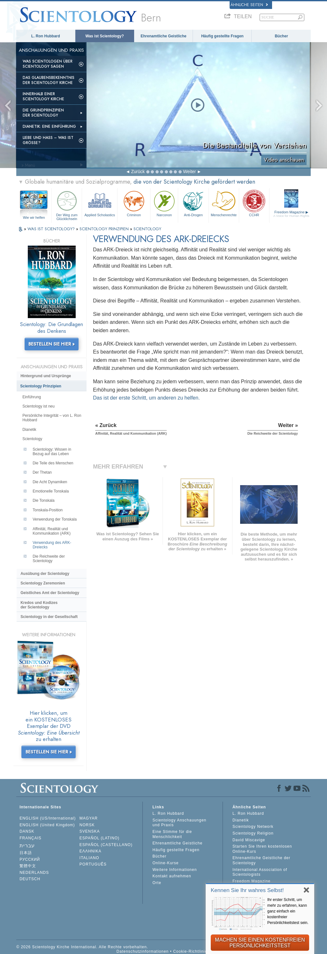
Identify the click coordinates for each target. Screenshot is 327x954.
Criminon (133, 203)
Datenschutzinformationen (143, 951)
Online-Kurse (165, 863)
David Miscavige (248, 840)
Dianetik (29, 429)
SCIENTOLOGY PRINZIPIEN (105, 229)
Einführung (31, 397)
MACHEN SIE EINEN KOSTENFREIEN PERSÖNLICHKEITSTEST (260, 942)
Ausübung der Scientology (44, 573)
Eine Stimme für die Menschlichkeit (172, 834)
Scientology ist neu (38, 406)
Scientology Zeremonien (42, 583)
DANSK (26, 831)
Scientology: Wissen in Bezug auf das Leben (52, 451)
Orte (156, 883)
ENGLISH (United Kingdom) (47, 825)
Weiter (189, 171)
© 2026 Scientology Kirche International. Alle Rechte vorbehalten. (82, 947)
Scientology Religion (253, 833)
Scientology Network (252, 826)
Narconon (164, 203)
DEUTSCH (29, 879)
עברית (27, 845)
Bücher (281, 36)
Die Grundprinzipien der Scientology (43, 112)
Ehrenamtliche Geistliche (163, 36)
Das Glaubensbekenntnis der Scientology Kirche (48, 80)
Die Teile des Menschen (53, 463)
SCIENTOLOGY (147, 229)
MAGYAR (89, 818)
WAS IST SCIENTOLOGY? (51, 229)
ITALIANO (89, 858)
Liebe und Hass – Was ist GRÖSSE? (48, 140)
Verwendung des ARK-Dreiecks (52, 544)
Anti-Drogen (193, 203)
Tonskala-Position (48, 510)
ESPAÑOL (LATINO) (99, 838)
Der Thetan (42, 472)
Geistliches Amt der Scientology (49, 593)
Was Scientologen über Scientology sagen (47, 63)
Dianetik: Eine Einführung (49, 126)
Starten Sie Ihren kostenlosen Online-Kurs (262, 849)
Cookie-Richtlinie (190, 951)
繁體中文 (27, 866)
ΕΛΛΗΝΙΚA (91, 851)
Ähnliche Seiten (249, 5)
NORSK (87, 825)
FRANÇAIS (30, 838)
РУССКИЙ (29, 859)
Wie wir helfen (34, 217)
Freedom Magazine (291, 214)
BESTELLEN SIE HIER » (51, 344)
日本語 (25, 853)
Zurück (138, 171)
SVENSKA (90, 831)
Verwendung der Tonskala (55, 519)
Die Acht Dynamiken (50, 482)
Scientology (32, 439)
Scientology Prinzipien (40, 386)
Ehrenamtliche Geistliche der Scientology (261, 860)
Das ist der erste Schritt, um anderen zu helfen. (146, 398)
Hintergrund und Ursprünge (45, 376)
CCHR (254, 203)
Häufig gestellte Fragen (222, 36)
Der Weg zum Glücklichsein (66, 204)
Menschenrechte (223, 203)
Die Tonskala (43, 500)
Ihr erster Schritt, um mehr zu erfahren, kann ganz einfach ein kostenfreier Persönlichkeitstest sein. (287, 911)
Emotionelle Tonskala (51, 491)
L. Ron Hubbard (45, 36)
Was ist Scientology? (105, 36)
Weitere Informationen (174, 869)
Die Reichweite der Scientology (49, 558)
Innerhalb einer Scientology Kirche (43, 96)
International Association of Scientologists (259, 872)
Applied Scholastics (100, 203)
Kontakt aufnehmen (171, 876)
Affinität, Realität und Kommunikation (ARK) (52, 531)
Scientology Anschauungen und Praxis (179, 823)
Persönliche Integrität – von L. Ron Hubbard (51, 417)
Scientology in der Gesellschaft (49, 616)
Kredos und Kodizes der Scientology (38, 604)
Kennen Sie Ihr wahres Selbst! (247, 890)
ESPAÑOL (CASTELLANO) (106, 845)
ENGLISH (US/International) (47, 818)
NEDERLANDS (34, 872)
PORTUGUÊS (93, 864)
